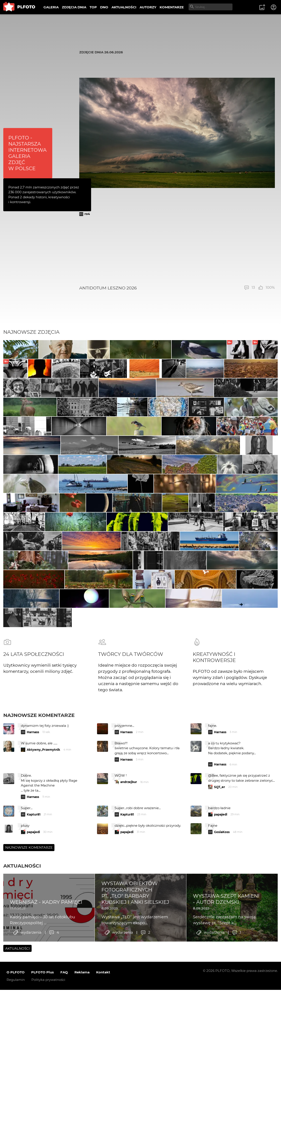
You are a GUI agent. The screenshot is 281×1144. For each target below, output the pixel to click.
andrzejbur (128, 995)
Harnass (33, 945)
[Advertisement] (177, 250)
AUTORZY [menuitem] (148, 7)
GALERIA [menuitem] (51, 7)
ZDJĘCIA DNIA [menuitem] (74, 7)
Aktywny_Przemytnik (43, 963)
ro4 (87, 214)
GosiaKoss (222, 1045)
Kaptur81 (33, 1027)
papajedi (220, 1027)
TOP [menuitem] (93, 7)
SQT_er (219, 1000)
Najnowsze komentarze (39, 928)
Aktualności (22, 1079)
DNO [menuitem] (104, 7)
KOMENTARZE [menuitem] (172, 7)
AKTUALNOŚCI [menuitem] (124, 7)
